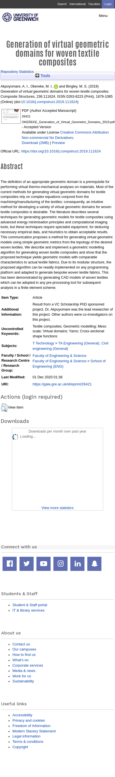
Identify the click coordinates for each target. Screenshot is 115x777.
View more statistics (57, 508)
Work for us (21, 676)
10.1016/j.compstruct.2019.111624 (49, 102)
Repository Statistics (17, 71)
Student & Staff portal (29, 605)
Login (108, 4)
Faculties (94, 4)
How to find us (24, 654)
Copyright (20, 747)
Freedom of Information (31, 726)
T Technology (43, 343)
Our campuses (24, 649)
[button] (4, 407)
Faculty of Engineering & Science (59, 355)
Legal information (26, 736)
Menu (103, 16)
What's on (20, 660)
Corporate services (27, 665)
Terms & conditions (27, 741)
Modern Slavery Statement (34, 731)
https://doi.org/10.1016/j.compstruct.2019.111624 (61, 151)
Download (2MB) (35, 143)
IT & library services (28, 610)
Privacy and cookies (28, 720)
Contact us (21, 644)
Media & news (23, 671)
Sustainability (23, 681)
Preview (58, 143)
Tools (42, 75)
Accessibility (22, 715)
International (78, 4)
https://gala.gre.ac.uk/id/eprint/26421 (62, 384)
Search (62, 4)
